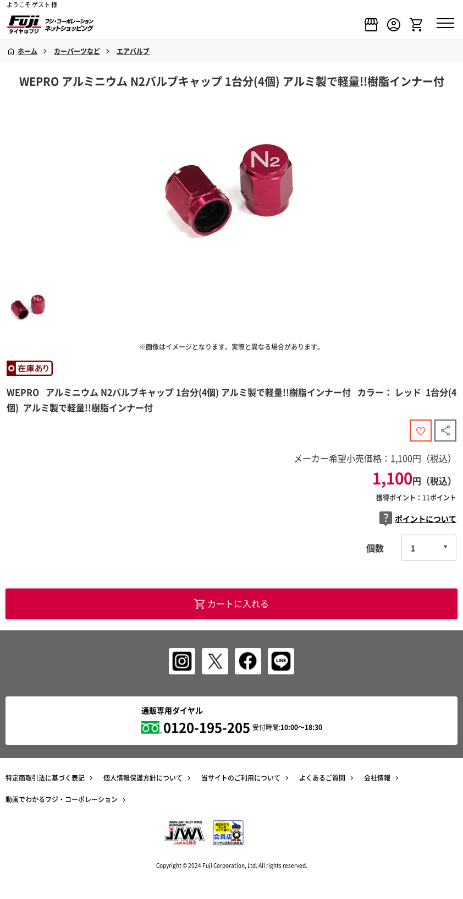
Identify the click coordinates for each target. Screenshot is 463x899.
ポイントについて (417, 518)
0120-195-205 (206, 727)
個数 (375, 547)
